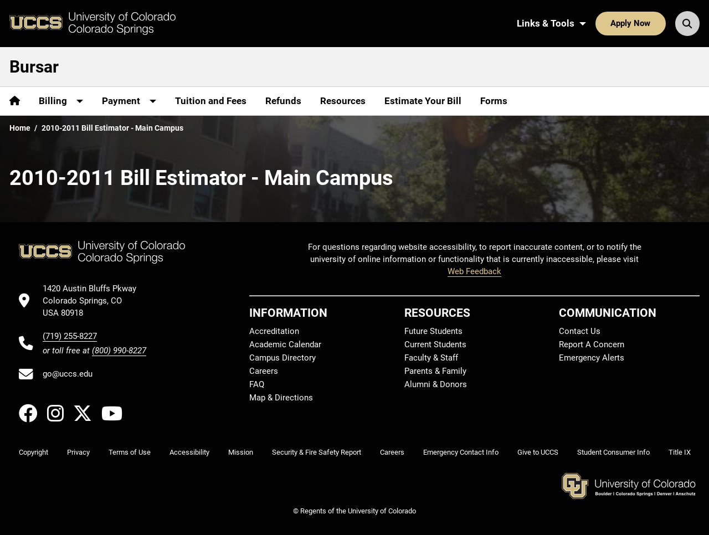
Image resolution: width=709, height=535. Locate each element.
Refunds (283, 100)
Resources (343, 100)
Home (19, 128)
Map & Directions (281, 398)
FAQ (256, 384)
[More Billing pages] (61, 101)
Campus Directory (282, 358)
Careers (263, 371)
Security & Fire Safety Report (316, 452)
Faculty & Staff (431, 358)
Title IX (680, 452)
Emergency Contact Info (461, 452)
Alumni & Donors (435, 384)
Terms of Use (130, 452)
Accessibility (189, 452)
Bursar (34, 66)
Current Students (435, 344)
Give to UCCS (537, 452)
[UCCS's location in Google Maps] (94, 301)
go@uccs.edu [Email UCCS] (68, 374)
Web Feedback (474, 271)
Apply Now (630, 23)
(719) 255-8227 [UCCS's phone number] (70, 336)
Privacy (78, 452)
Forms (493, 100)
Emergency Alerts (591, 358)
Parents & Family (435, 371)
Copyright (33, 452)
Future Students (433, 331)
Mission (240, 452)
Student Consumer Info (613, 452)
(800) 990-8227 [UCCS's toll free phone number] (119, 351)
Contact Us (579, 331)
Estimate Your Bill (422, 100)
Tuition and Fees (210, 100)
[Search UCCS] (687, 23)
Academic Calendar (285, 344)
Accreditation (274, 331)
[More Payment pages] (129, 101)
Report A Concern (591, 344)
